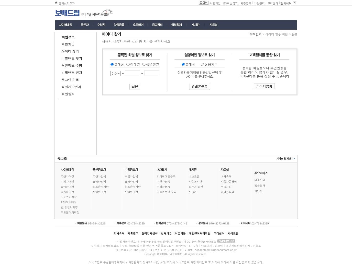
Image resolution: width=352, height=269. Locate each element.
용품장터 (259, 185)
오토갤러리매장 (70, 212)
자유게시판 (195, 181)
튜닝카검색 (99, 181)
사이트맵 (233, 233)
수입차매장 (67, 181)
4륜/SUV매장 (69, 202)
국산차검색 (99, 176)
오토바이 (259, 180)
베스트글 (194, 176)
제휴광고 (133, 233)
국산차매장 (67, 176)
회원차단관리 (71, 86)
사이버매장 (99, 192)
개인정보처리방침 (199, 233)
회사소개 (119, 233)
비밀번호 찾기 (72, 58)
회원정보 (68, 37)
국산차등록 (163, 181)
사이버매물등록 (166, 176)
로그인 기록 (70, 79)
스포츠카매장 (69, 197)
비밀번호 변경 (72, 72)
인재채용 (166, 233)
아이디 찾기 (70, 51)
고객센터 (272, 3)
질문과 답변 (196, 186)
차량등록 (246, 3)
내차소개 (226, 176)
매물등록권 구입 (166, 192)
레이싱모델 (227, 192)
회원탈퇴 (68, 94)
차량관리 (259, 3)
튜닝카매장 (67, 186)
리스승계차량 (101, 186)
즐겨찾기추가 (67, 3)
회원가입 (215, 3)
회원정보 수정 (72, 65)
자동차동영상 (229, 181)
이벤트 (258, 191)
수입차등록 (163, 186)
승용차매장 (67, 192)
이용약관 (180, 233)
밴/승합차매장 (69, 207)
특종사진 (226, 186)
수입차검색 (131, 176)
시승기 (193, 192)
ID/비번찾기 (230, 3)
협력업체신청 (150, 233)
